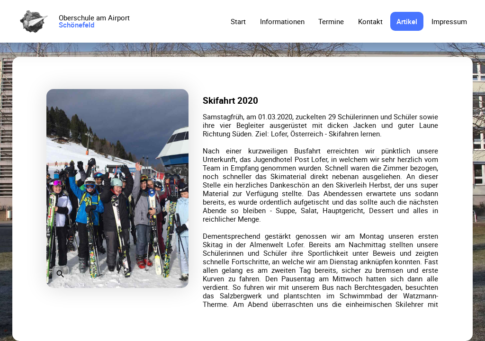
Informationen (282, 21)
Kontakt (370, 21)
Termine (331, 21)
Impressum (449, 21)
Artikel (406, 21)
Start (238, 21)
